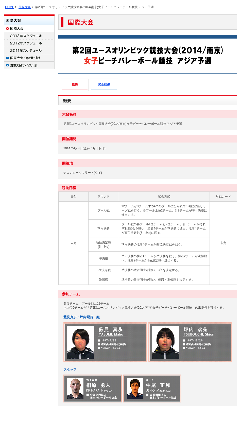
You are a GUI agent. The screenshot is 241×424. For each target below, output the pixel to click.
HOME (9, 7)
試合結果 (104, 84)
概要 (75, 84)
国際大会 (25, 7)
